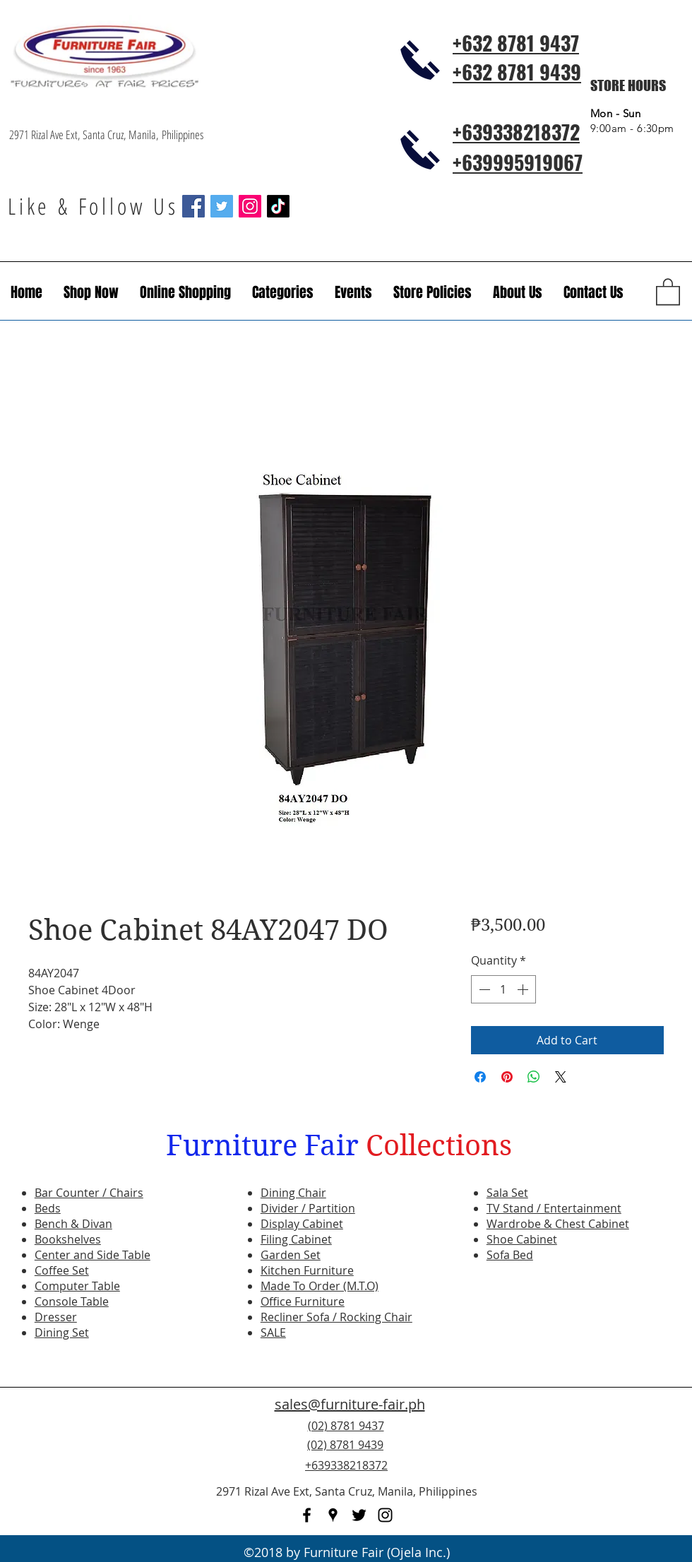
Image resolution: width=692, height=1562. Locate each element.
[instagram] (385, 1515)
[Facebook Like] (596, 1453)
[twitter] (359, 1515)
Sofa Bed (510, 1255)
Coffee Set (62, 1270)
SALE (273, 1332)
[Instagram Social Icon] (250, 206)
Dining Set (62, 1332)
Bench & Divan (73, 1224)
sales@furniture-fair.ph (350, 1404)
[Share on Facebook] (480, 1076)
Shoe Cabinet (522, 1239)
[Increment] (524, 989)
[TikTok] (278, 206)
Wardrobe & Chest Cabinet (558, 1224)
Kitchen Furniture (307, 1270)
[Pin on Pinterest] (507, 1076)
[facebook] (306, 1515)
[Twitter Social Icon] (221, 206)
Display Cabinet (302, 1224)
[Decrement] (483, 989)
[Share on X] (560, 1076)
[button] (353, 292)
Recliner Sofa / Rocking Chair (336, 1317)
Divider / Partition (308, 1208)
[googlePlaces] (332, 1515)
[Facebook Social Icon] (193, 206)
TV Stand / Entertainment (554, 1208)
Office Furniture (303, 1301)
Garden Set (291, 1255)
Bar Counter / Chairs (89, 1192)
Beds (48, 1208)
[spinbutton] (503, 989)
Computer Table (77, 1286)
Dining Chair (293, 1192)
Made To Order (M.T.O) (319, 1286)
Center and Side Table (92, 1255)
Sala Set (507, 1192)
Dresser (56, 1317)
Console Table (72, 1301)
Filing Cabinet (296, 1239)
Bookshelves (68, 1239)
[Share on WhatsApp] (533, 1076)
